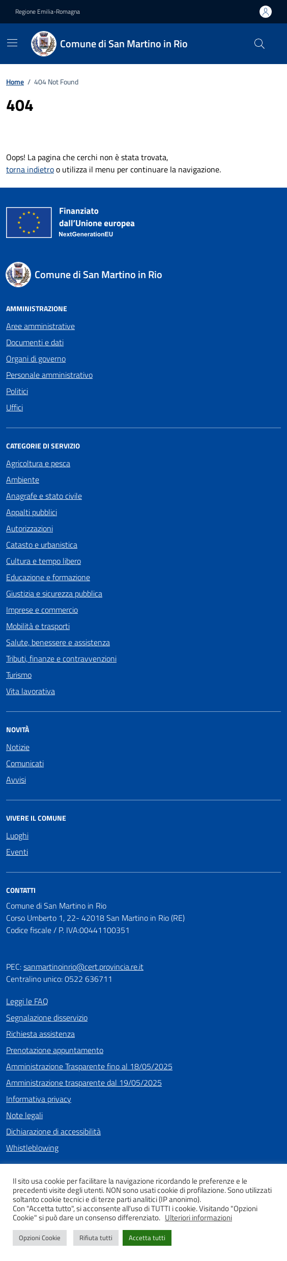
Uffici (14, 407)
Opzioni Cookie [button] (40, 1238)
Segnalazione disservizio (47, 1017)
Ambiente (22, 479)
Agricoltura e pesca (38, 463)
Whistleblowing (32, 1148)
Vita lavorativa (30, 691)
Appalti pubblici (31, 512)
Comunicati (25, 763)
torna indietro (30, 169)
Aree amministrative (40, 326)
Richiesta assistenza (40, 1034)
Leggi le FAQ (27, 1001)
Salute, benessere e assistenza (58, 642)
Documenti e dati (35, 342)
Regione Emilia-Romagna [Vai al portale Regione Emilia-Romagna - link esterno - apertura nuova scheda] (47, 11)
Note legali (24, 1115)
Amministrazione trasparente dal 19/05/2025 (84, 1082)
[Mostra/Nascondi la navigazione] (12, 43)
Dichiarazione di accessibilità (53, 1131)
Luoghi (17, 835)
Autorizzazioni (29, 528)
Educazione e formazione (48, 577)
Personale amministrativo (49, 375)
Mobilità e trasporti (38, 626)
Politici (17, 391)
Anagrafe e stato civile (44, 496)
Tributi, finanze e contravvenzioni (61, 658)
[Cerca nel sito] (259, 44)
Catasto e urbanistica (41, 544)
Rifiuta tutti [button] (95, 1238)
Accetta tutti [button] (147, 1238)
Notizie (18, 747)
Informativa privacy (38, 1099)
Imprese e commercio (42, 610)
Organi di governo (36, 358)
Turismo (19, 675)
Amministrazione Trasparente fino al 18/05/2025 (89, 1066)
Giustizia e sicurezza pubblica (54, 593)
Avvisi (16, 779)
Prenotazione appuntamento (54, 1050)
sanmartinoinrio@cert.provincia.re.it (83, 966)
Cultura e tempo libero (43, 561)
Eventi (17, 852)
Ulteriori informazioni (198, 1217)
